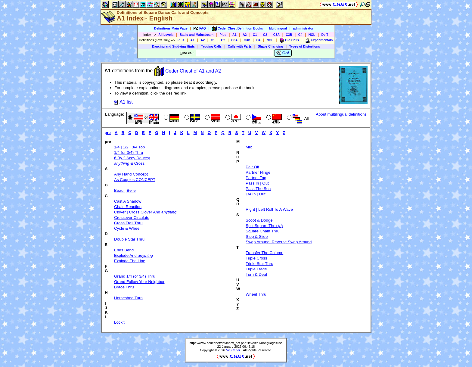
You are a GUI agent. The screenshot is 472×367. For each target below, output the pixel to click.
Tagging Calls (211, 46)
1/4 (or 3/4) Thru (128, 152)
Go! (282, 53)
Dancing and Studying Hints (173, 46)
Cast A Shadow (127, 201)
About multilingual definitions (341, 114)
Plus (222, 34)
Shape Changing (270, 46)
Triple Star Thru (259, 263)
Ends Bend (124, 250)
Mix (249, 147)
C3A (276, 34)
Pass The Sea (258, 188)
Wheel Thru (256, 294)
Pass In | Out (257, 183)
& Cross (129, 163)
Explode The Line (129, 261)
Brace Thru (124, 287)
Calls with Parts (240, 46)
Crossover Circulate (131, 217)
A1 (234, 34)
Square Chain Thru (262, 231)
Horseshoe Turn (128, 298)
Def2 (324, 34)
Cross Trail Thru (128, 223)
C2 (265, 34)
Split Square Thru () (264, 225)
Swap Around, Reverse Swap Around (279, 242)
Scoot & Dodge (259, 220)
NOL (312, 34)
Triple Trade (256, 269)
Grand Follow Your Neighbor (139, 281)
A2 (245, 34)
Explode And (133, 255)
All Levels (165, 34)
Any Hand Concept (131, 174)
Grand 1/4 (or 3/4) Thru (134, 276)
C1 (255, 34)
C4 (300, 34)
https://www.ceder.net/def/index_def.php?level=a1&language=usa (235, 343)
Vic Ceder (233, 350)
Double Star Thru (129, 239)
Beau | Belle (125, 190)
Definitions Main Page (171, 28)
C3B (289, 34)
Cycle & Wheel (127, 228)
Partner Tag (256, 178)
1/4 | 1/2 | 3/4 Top (129, 147)
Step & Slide (257, 236)
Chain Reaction (127, 206)
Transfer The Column (264, 252)
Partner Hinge (258, 172)
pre (107, 132)
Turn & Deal (256, 274)
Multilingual (278, 28)
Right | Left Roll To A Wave (269, 209)
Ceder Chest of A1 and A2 (187, 70)
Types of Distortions (304, 46)
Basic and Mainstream (196, 34)
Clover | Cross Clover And (145, 212)
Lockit (119, 322)
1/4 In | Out (256, 194)
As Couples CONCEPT (134, 179)
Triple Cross (256, 258)
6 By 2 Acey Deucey (132, 158)
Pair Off (252, 167)
